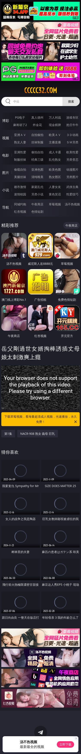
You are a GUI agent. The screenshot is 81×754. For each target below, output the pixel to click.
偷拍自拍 (37, 152)
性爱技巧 (72, 194)
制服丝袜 (20, 159)
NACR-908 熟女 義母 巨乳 (37, 434)
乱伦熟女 (55, 159)
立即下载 (65, 744)
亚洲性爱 (20, 152)
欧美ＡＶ (55, 135)
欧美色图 (55, 169)
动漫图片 (72, 169)
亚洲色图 (37, 169)
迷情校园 (20, 194)
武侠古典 (72, 187)
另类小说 (37, 194)
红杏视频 (20, 211)
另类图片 (72, 177)
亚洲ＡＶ (20, 135)
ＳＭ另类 (72, 142)
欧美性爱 (72, 152)
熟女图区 (55, 177)
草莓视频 (55, 204)
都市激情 (20, 187)
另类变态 (72, 159)
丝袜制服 (37, 142)
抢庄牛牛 (72, 125)
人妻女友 (55, 187)
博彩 (5, 120)
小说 (5, 190)
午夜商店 (37, 204)
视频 (5, 138)
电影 (5, 155)
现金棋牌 (55, 125)
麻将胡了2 (20, 125)
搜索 (71, 101)
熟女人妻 (20, 142)
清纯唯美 (37, 177)
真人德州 (37, 117)
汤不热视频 (72, 204)
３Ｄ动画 (72, 135)
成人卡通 (55, 152)
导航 (5, 207)
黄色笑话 (55, 194)
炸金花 (37, 125)
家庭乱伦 (37, 187)
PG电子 (20, 117)
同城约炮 (20, 204)
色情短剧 (37, 211)
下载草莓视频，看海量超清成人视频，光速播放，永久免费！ (41, 419)
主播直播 (55, 142)
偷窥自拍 (20, 169)
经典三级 (37, 159)
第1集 (8, 434)
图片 (5, 172)
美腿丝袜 (20, 177)
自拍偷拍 (37, 135)
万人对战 (55, 117)
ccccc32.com (40, 90)
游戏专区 (72, 117)
